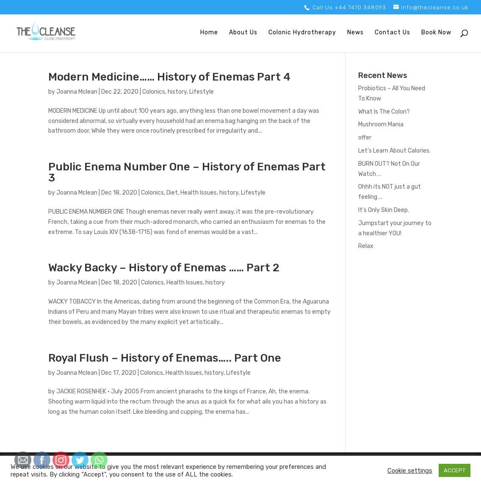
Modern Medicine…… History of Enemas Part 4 (169, 77)
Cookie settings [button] (409, 470)
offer (364, 137)
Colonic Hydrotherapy (302, 33)
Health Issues (198, 192)
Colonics (153, 91)
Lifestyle (201, 91)
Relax (365, 246)
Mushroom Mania (381, 124)
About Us (243, 33)
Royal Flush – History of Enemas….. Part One (164, 358)
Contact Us (392, 33)
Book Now (436, 33)
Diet (172, 192)
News (355, 33)
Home (209, 33)
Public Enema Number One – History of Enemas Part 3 (187, 172)
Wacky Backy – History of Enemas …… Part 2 (163, 267)
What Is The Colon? (384, 111)
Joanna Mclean (76, 91)
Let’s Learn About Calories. (394, 150)
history (177, 91)
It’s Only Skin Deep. (383, 210)
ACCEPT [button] (454, 470)
